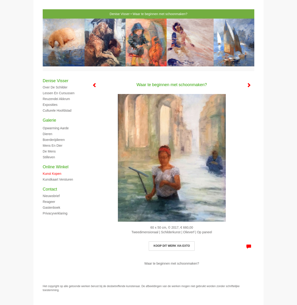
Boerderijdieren (54, 140)
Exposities (50, 105)
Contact (50, 189)
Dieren (47, 134)
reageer (49, 202)
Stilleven (49, 157)
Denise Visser (120, 14)
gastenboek (51, 207)
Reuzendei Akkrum (56, 99)
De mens (49, 151)
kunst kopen (52, 173)
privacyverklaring (55, 213)
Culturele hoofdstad (57, 110)
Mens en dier (52, 145)
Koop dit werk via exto (172, 245)
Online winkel (55, 167)
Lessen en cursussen (58, 93)
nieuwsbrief (51, 196)
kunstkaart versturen (58, 179)
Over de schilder (55, 87)
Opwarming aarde (56, 128)
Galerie (49, 120)
